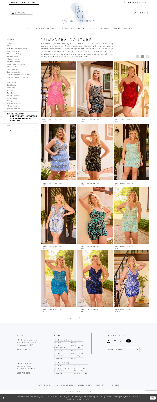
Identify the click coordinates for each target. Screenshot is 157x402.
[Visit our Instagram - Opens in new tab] (108, 341)
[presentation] (58, 89)
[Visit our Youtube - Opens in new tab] (128, 341)
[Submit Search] (13, 13)
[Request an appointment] (24, 2)
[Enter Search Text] (22, 13)
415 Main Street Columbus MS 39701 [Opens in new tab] (26, 368)
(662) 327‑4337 (23, 349)
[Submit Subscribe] (137, 349)
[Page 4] (79, 318)
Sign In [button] (144, 13)
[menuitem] (24, 2)
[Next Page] (90, 318)
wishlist (100, 385)
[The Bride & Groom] (78, 13)
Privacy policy (43, 385)
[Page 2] (73, 318)
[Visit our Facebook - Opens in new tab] (115, 341)
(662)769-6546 (23, 373)
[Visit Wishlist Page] (135, 13)
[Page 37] (86, 318)
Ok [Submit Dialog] (152, 398)
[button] (20, 40)
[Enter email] (123, 349)
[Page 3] (76, 318)
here (87, 399)
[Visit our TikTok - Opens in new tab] (121, 341)
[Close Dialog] (3, 398)
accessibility (85, 385)
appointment (114, 385)
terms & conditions (65, 385)
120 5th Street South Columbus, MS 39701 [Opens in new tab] (26, 344)
